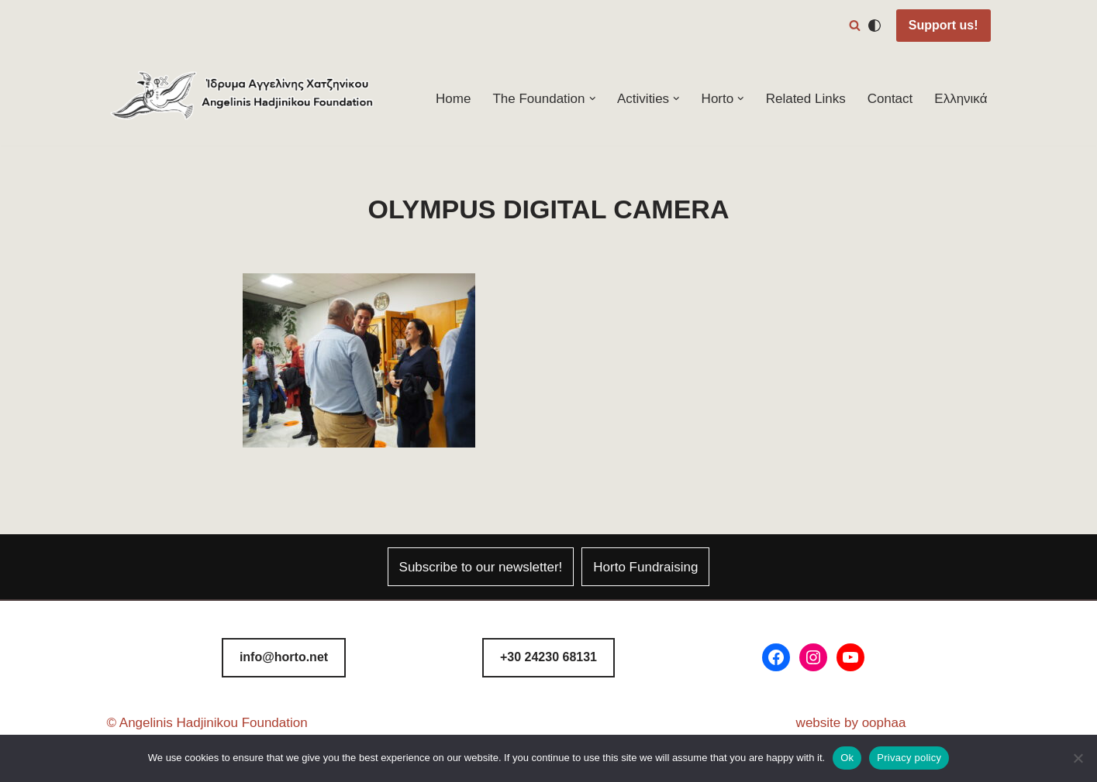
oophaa (884, 722)
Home (453, 98)
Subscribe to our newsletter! (481, 567)
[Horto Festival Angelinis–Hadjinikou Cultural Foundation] (242, 98)
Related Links (806, 98)
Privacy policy (909, 757)
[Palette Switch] (874, 25)
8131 (548, 657)
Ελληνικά (960, 98)
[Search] (855, 25)
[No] (1077, 758)
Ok (847, 757)
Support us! (943, 25)
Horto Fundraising (645, 567)
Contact (890, 98)
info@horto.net (284, 657)
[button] (592, 98)
